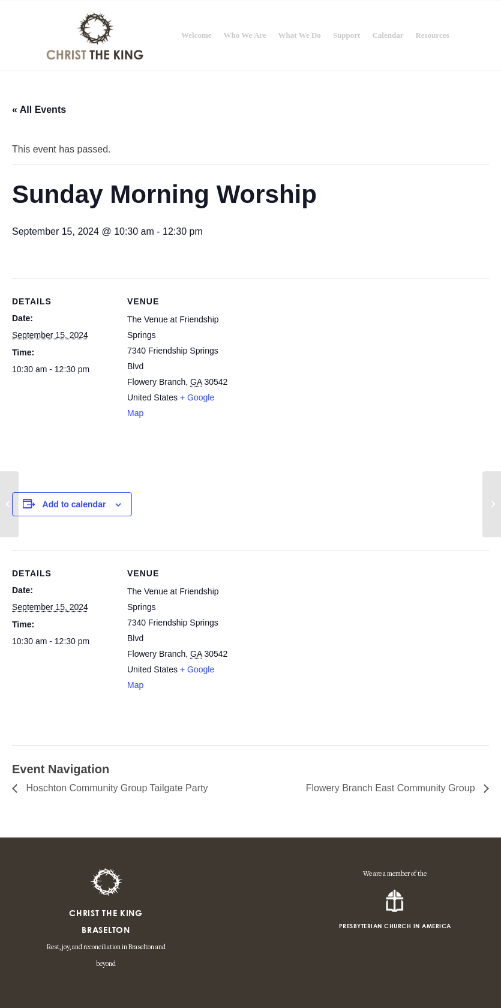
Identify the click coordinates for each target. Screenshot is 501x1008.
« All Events (39, 109)
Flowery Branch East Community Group (392, 788)
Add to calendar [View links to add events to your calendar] (74, 504)
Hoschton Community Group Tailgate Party (115, 788)
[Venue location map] (305, 380)
